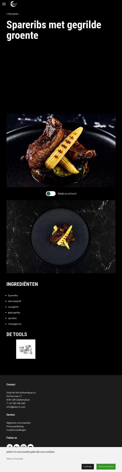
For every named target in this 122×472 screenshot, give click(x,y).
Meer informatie (14, 458)
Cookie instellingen (16, 429)
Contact (10, 384)
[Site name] (13, 4)
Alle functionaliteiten (106, 466)
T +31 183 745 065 (15, 403)
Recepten (12, 13)
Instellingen (88, 466)
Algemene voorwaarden (18, 422)
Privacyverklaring (14, 426)
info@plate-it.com (15, 406)
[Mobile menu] (4, 4)
